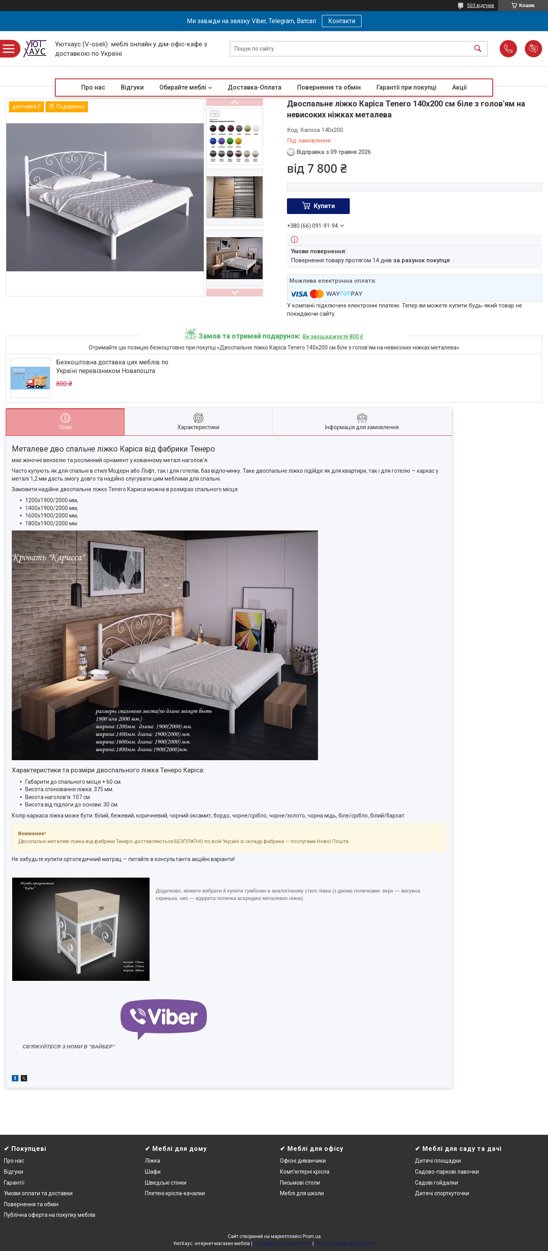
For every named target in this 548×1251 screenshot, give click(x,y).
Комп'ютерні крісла (304, 1172)
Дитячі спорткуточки (442, 1193)
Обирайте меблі (182, 87)
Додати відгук (533, 48)
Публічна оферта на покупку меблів (49, 1215)
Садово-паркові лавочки (447, 1172)
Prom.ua (312, 1236)
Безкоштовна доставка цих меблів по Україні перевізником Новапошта (112, 366)
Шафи (153, 1172)
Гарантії (14, 1183)
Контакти (341, 21)
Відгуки (132, 87)
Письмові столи (300, 1183)
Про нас (93, 87)
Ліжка (152, 1161)
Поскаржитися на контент (282, 1243)
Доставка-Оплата (254, 87)
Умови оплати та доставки (38, 1193)
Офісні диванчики (303, 1161)
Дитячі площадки (438, 1161)
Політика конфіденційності (345, 1243)
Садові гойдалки (436, 1183)
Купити (324, 206)
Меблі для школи (302, 1193)
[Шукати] (477, 49)
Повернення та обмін (329, 87)
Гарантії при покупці (406, 87)
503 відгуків (480, 5)
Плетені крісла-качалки (175, 1193)
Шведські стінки (165, 1183)
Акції (459, 87)
